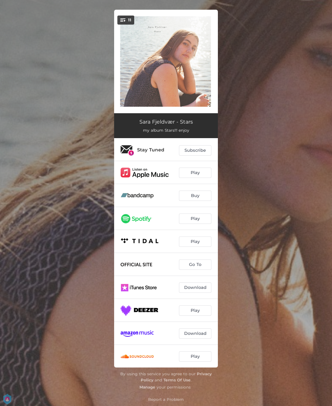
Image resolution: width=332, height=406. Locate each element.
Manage (147, 387)
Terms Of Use (177, 380)
